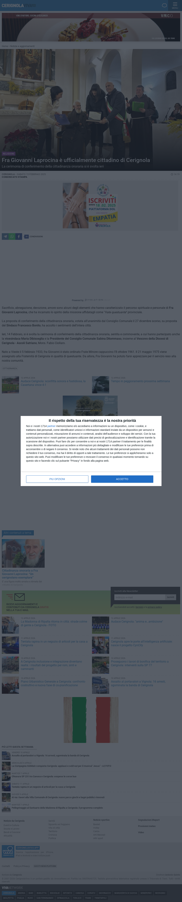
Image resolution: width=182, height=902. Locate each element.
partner (51, 426)
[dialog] (91, 451)
